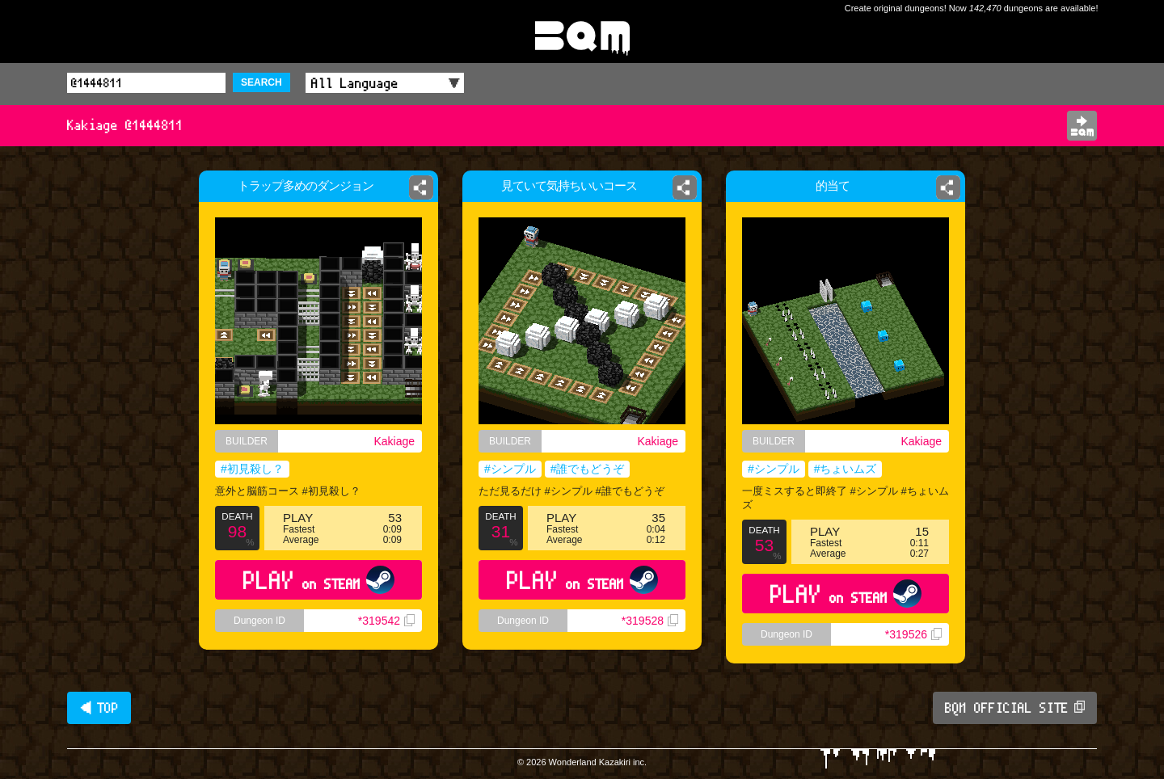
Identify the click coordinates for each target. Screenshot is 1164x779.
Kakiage (394, 441)
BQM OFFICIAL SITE (1015, 708)
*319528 (650, 620)
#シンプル (510, 468)
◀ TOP (99, 708)
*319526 (913, 634)
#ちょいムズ (845, 468)
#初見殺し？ (252, 468)
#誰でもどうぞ (587, 468)
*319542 (386, 620)
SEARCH (261, 82)
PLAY (318, 580)
